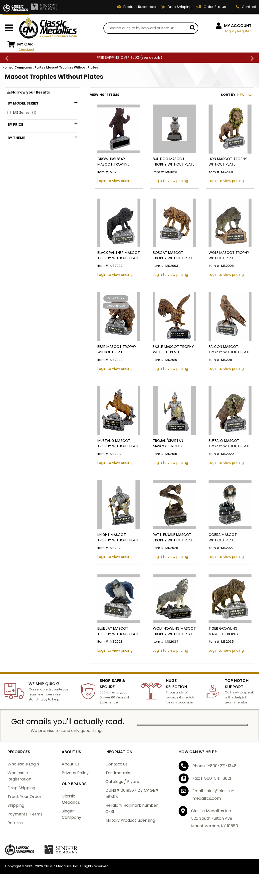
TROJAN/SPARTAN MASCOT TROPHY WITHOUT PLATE (168, 443)
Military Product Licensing (130, 820)
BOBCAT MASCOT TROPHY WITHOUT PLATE (174, 255)
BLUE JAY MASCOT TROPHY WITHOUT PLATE (118, 631)
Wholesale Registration (19, 776)
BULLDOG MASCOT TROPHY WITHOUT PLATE (174, 161)
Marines (20, 184)
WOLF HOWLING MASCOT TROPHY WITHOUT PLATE (174, 631)
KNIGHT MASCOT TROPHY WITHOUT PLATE (118, 537)
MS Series (21, 112)
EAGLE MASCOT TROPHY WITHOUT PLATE (173, 349)
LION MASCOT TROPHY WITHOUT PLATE (228, 161)
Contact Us (116, 764)
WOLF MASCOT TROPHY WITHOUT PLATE (229, 255)
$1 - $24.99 (23, 134)
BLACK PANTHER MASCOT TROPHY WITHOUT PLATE (118, 255)
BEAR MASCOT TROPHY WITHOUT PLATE (116, 349)
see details (151, 57)
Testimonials (117, 773)
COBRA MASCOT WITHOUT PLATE (223, 537)
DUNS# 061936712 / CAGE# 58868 (132, 793)
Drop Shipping (21, 788)
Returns (15, 823)
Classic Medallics (71, 799)
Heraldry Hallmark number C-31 (131, 808)
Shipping (15, 805)
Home (6, 67)
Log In (229, 31)
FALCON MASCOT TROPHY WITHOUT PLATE (229, 349)
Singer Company (71, 814)
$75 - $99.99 (25, 158)
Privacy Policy (75, 773)
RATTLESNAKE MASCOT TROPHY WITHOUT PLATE (174, 537)
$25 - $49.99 (25, 142)
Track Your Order (24, 796)
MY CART (26, 44)
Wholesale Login (23, 764)
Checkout (26, 49)
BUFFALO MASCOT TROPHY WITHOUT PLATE (229, 443)
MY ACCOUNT (238, 26)
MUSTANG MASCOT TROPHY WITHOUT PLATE (118, 443)
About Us (70, 764)
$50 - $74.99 (25, 150)
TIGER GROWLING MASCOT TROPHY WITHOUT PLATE (224, 631)
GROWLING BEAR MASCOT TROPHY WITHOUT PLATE (112, 161)
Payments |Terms (24, 814)
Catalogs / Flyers (122, 781)
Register (244, 31)
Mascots (21, 192)
